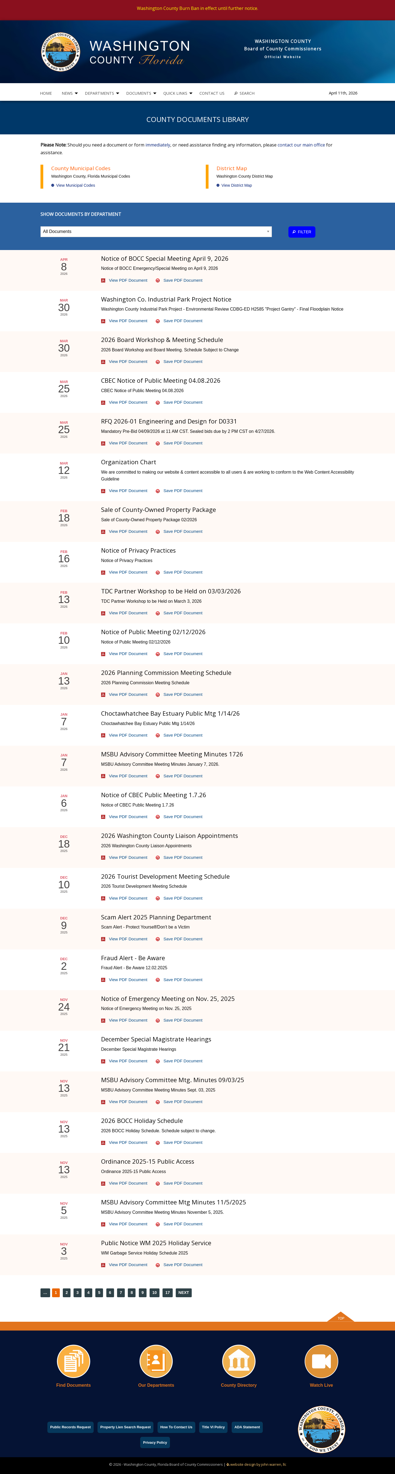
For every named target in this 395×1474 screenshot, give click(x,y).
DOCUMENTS (138, 93)
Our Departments (156, 1385)
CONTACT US (211, 93)
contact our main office (301, 145)
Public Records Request (70, 1427)
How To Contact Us (176, 1427)
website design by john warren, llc (256, 1464)
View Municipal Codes (73, 185)
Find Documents (73, 1385)
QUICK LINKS (175, 93)
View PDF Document (124, 280)
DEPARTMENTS (99, 93)
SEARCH (244, 93)
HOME (46, 93)
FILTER (302, 232)
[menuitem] (46, 93)
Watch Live (321, 1385)
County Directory (239, 1385)
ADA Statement (247, 1427)
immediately (157, 145)
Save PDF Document (179, 280)
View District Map (234, 185)
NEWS (67, 93)
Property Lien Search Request (125, 1427)
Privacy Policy (155, 1442)
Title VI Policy (213, 1427)
